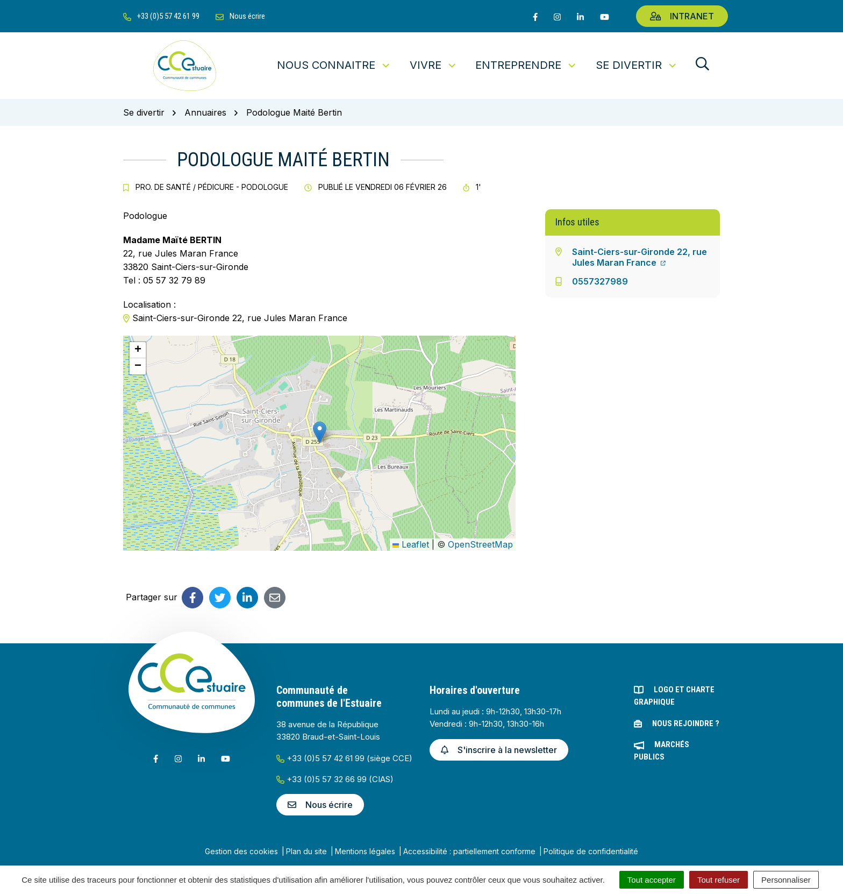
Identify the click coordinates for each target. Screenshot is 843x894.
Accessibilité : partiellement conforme (469, 851)
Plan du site (306, 851)
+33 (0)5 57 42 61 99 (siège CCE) (344, 758)
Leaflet (410, 544)
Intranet (682, 16)
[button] (319, 432)
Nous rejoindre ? (685, 723)
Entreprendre (526, 65)
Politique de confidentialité (591, 851)
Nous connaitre (334, 65)
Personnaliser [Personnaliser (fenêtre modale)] (786, 879)
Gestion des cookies (241, 851)
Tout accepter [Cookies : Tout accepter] (651, 879)
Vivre (434, 65)
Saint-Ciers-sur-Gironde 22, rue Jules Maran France (639, 257)
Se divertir (637, 65)
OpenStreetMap (480, 544)
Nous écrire (320, 804)
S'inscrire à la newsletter (499, 749)
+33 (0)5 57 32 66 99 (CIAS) (335, 779)
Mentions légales (365, 851)
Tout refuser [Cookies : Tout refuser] (718, 879)
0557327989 (600, 281)
